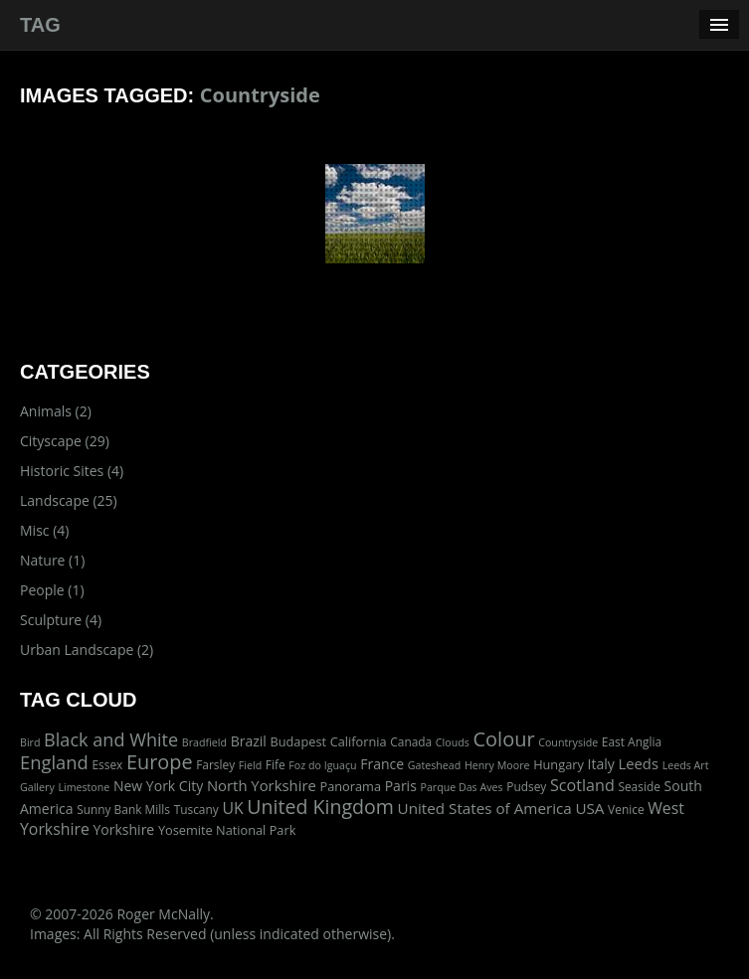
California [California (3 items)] (358, 741)
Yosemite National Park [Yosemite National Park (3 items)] (226, 830)
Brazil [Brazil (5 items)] (249, 741)
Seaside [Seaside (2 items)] (638, 786)
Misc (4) (44, 530)
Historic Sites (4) (71, 470)
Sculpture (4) (60, 619)
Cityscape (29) (64, 440)
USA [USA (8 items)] (589, 808)
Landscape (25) (68, 500)
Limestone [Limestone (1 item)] (83, 787)
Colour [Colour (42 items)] (503, 739)
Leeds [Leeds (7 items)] (638, 763)
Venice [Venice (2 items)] (626, 809)
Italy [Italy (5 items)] (600, 763)
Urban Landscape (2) (86, 649)
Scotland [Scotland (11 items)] (582, 785)
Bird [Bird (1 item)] (30, 742)
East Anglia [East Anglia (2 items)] (631, 741)
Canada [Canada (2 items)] (411, 741)
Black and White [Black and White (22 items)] (111, 739)
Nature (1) (52, 560)
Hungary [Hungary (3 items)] (558, 764)
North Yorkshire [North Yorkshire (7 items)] (261, 785)
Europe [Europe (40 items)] (159, 761)
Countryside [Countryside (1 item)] (568, 742)
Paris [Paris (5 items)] (401, 785)
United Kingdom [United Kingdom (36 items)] (320, 806)
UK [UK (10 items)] (232, 808)
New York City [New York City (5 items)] (158, 785)
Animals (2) (56, 411)
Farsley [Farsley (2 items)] (215, 764)
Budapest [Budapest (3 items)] (298, 741)
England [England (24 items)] (54, 761)
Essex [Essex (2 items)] (107, 764)
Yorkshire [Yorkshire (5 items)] (123, 829)
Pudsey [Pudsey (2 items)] (526, 786)
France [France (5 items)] (382, 763)
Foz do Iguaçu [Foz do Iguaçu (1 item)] (322, 765)
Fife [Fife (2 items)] (275, 764)
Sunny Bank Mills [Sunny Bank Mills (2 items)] (123, 809)
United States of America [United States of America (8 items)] (485, 808)
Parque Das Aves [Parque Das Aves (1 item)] (461, 787)
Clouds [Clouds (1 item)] (452, 742)
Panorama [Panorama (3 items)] (351, 786)
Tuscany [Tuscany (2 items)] (196, 809)
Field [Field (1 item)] (250, 765)
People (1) (52, 589)
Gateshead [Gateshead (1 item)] (435, 765)
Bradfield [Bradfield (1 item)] (204, 742)
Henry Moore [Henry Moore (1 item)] (497, 765)
